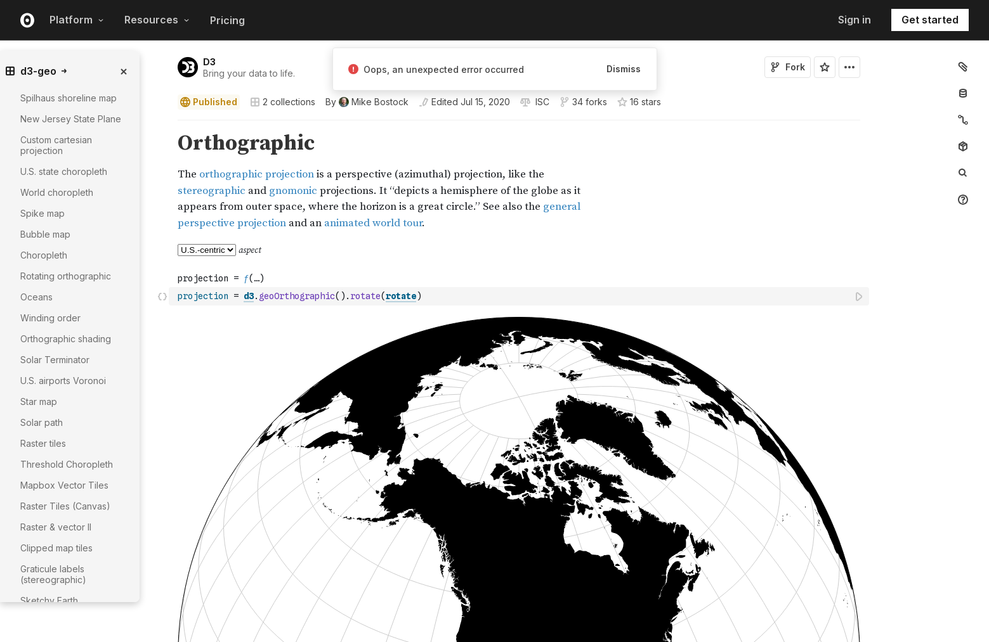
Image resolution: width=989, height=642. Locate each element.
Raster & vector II (55, 527)
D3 (209, 61)
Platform (76, 19)
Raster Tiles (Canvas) (65, 506)
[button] (162, 126)
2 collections (282, 102)
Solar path (41, 422)
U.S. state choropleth (63, 171)
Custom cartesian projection (56, 145)
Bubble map (45, 234)
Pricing (227, 20)
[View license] (541, 102)
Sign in (854, 19)
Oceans (36, 297)
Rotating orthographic (65, 276)
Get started (930, 19)
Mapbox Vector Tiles (64, 485)
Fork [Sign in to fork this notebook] (787, 66)
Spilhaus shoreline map (68, 98)
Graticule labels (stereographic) (53, 574)
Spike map (42, 213)
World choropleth (56, 192)
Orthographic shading (65, 338)
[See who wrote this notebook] (367, 102)
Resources (157, 19)
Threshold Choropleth (66, 464)
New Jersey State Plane (70, 118)
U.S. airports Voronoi (63, 380)
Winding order (50, 317)
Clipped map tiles (56, 547)
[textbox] (520, 296)
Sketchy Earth (49, 600)
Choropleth (43, 255)
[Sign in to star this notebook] (824, 67)
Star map (38, 401)
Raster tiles (43, 443)
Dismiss (623, 68)
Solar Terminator (54, 359)
